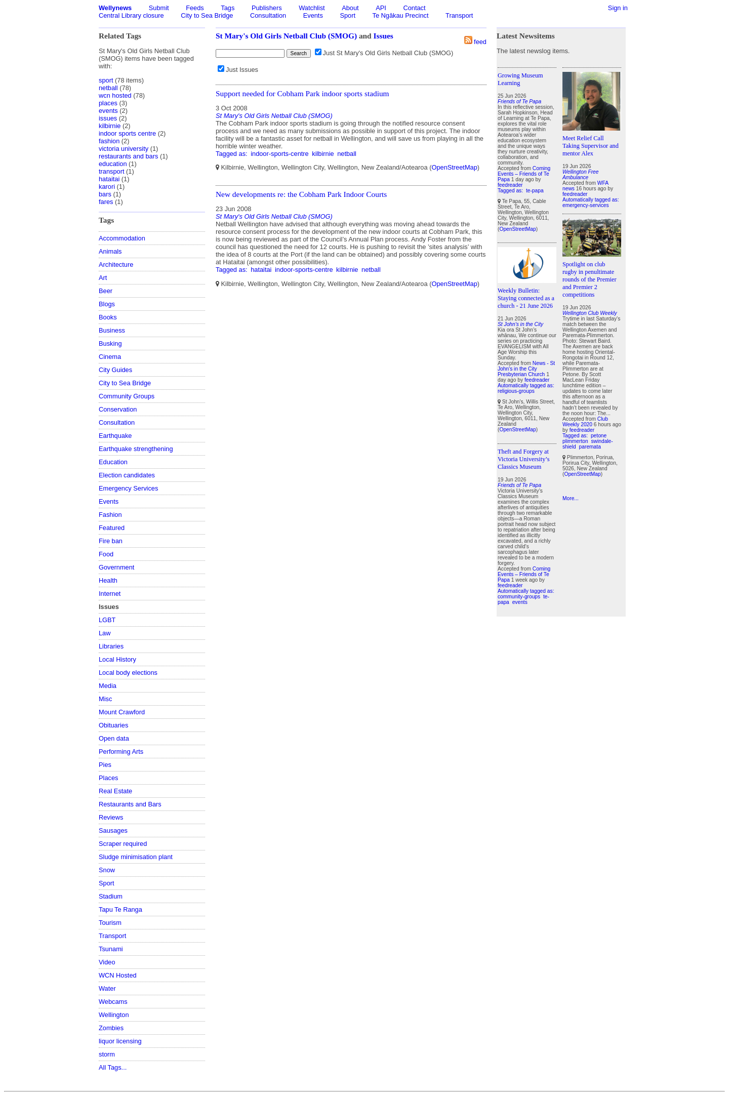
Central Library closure (131, 15)
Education (113, 462)
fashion (109, 141)
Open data (114, 738)
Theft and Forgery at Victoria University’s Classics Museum (523, 459)
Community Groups (126, 396)
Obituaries (113, 725)
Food (106, 554)
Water (107, 988)
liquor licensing (120, 1041)
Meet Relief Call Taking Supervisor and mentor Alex (590, 146)
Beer (105, 291)
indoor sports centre (127, 133)
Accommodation (122, 238)
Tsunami (111, 949)
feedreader (510, 185)
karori (107, 186)
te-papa (535, 190)
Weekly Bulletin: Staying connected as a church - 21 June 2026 (526, 298)
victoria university (123, 148)
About (350, 8)
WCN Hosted (118, 975)
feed (480, 42)
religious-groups (516, 391)
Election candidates (127, 475)
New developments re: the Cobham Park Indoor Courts (301, 194)
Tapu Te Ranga (120, 909)
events (108, 110)
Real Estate (115, 791)
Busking (110, 343)
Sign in (618, 8)
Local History (117, 659)
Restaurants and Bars (130, 804)
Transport (459, 15)
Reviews (111, 817)
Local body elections (128, 672)
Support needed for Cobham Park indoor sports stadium (302, 93)
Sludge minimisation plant (136, 857)
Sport (347, 15)
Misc (105, 699)
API (381, 8)
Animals (110, 251)
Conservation (118, 409)
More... (570, 498)
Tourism (110, 922)
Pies (105, 764)
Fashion (110, 514)
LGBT (107, 620)
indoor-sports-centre (280, 153)
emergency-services (585, 205)
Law (104, 633)
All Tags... (113, 1067)
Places (108, 778)
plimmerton (575, 441)
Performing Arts (121, 751)
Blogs (107, 304)
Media (107, 685)
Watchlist (312, 8)
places (108, 103)
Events (313, 15)
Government (116, 567)
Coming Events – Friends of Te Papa (524, 174)
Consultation (268, 15)
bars (105, 194)
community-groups (519, 596)
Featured (112, 528)
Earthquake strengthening (136, 449)
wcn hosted (115, 95)
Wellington (114, 1015)
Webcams (113, 1001)
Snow (107, 870)
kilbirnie (109, 126)
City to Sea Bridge (207, 15)
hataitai (109, 179)
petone (598, 435)
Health (108, 580)
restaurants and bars (128, 156)
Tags (227, 8)
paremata (590, 447)
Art (103, 277)
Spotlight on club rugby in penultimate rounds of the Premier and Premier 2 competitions (589, 279)
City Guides (115, 370)
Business (112, 330)
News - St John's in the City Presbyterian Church (526, 368)
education (113, 164)
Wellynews (115, 8)
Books (108, 317)
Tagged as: (232, 153)
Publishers (267, 8)
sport (106, 80)
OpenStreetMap (454, 167)
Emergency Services (128, 488)
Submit (159, 8)
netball (108, 88)
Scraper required (123, 843)
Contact (414, 8)
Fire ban (111, 541)
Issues (383, 35)
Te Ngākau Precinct (401, 15)
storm (107, 1054)
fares (106, 202)
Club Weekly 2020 (585, 421)
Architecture (116, 264)
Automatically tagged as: (526, 385)
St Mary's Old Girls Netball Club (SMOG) (286, 35)
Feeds (195, 8)
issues (108, 118)
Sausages (113, 830)
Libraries (111, 646)
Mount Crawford (122, 712)
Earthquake (115, 435)
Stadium (111, 896)
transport (112, 171)
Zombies (111, 1028)
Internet (109, 593)
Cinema (110, 356)
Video (107, 962)
